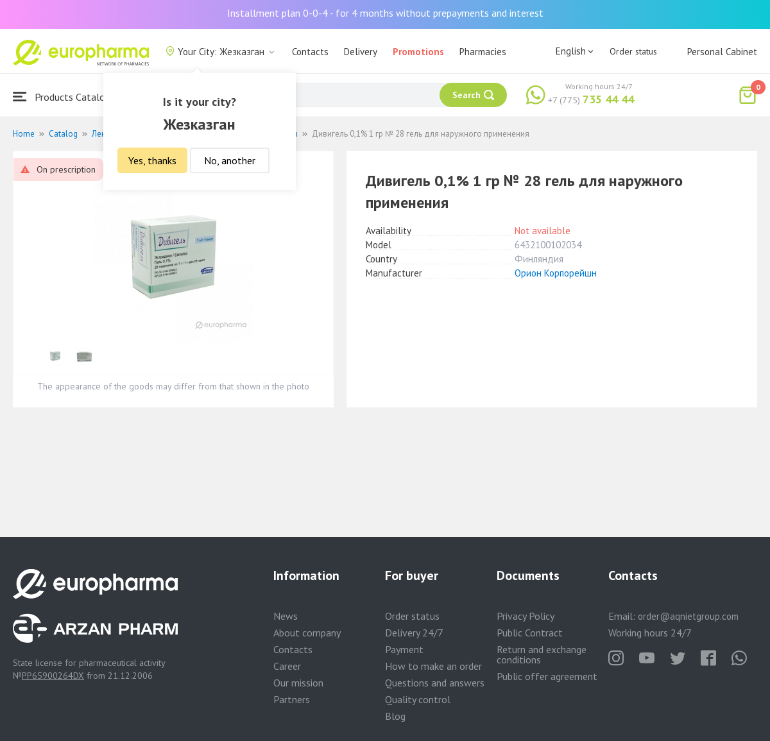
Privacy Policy (525, 615)
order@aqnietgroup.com (688, 616)
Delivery (360, 52)
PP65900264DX (53, 675)
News (285, 615)
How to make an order (433, 666)
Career (287, 666)
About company (307, 632)
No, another (229, 160)
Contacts (310, 52)
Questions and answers (434, 682)
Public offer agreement (547, 676)
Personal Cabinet (722, 52)
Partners (291, 699)
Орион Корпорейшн (556, 273)
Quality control (417, 699)
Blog (395, 716)
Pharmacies (482, 52)
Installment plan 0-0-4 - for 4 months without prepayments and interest (385, 12)
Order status (633, 51)
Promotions (418, 52)
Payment (404, 649)
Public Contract (530, 632)
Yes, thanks (152, 160)
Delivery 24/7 (414, 632)
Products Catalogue (67, 96)
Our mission (298, 682)
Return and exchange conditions (541, 654)
